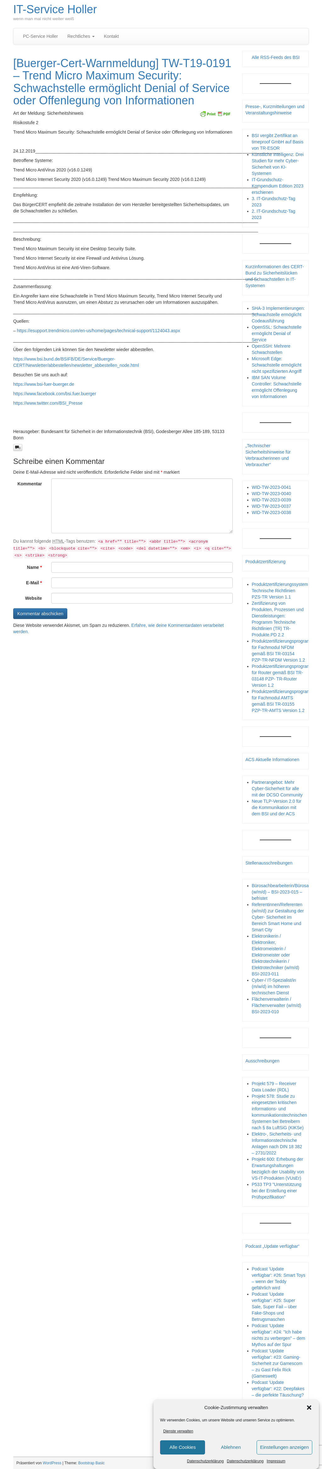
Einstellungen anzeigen (284, 1447)
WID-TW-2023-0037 (271, 506)
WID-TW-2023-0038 (271, 512)
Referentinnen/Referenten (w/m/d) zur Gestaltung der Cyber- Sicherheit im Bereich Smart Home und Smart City (278, 917)
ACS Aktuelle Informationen (272, 759)
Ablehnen (231, 1447)
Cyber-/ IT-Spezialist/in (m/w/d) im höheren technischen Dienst (274, 986)
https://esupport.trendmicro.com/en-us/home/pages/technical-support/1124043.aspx (98, 330)
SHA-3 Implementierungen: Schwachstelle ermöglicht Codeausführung (278, 314)
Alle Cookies (182, 1447)
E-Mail (34, 582)
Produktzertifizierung (266, 561)
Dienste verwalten (178, 1431)
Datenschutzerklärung (205, 1461)
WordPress (52, 1463)
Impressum (276, 1461)
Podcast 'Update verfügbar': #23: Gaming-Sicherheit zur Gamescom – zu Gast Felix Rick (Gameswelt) (277, 1363)
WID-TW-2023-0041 (271, 487)
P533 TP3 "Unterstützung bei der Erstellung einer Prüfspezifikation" (277, 1191)
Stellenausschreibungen (269, 862)
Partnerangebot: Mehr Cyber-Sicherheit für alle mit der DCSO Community (277, 788)
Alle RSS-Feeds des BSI (276, 57)
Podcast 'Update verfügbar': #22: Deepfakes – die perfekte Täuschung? (278, 1388)
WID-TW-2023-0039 (271, 499)
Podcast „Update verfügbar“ (273, 1246)
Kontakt (111, 36)
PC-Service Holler (40, 36)
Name (34, 567)
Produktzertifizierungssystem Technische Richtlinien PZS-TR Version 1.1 (280, 590)
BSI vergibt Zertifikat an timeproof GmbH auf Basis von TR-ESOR (277, 142)
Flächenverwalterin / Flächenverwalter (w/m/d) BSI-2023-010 (276, 1005)
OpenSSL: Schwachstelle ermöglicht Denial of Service (277, 333)
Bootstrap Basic (91, 1463)
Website (33, 598)
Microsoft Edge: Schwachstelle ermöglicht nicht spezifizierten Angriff (277, 365)
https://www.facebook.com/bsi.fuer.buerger (54, 393)
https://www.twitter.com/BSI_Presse (47, 403)
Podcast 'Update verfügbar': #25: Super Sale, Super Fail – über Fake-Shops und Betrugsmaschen (274, 1307)
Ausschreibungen (263, 1060)
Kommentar (29, 483)
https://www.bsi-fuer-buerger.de (43, 384)
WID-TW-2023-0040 (271, 493)
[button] (309, 1407)
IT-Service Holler (55, 9)
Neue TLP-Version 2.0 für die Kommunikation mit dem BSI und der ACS (277, 807)
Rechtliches (80, 36)
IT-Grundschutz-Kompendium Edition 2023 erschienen (277, 186)
